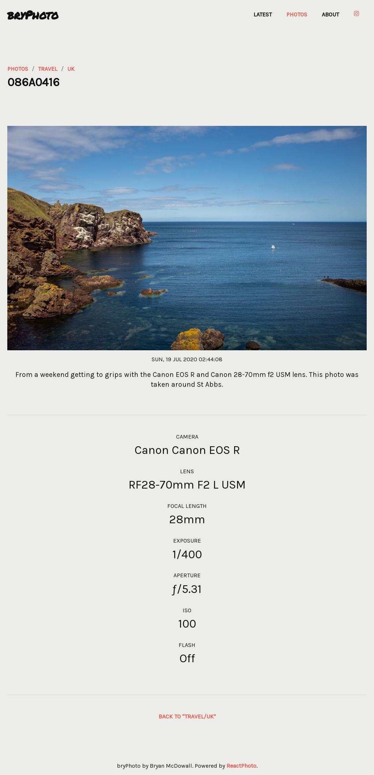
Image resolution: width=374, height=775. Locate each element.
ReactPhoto (241, 765)
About (330, 14)
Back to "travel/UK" (187, 716)
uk (71, 68)
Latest (262, 14)
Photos (296, 14)
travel (47, 68)
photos (17, 68)
